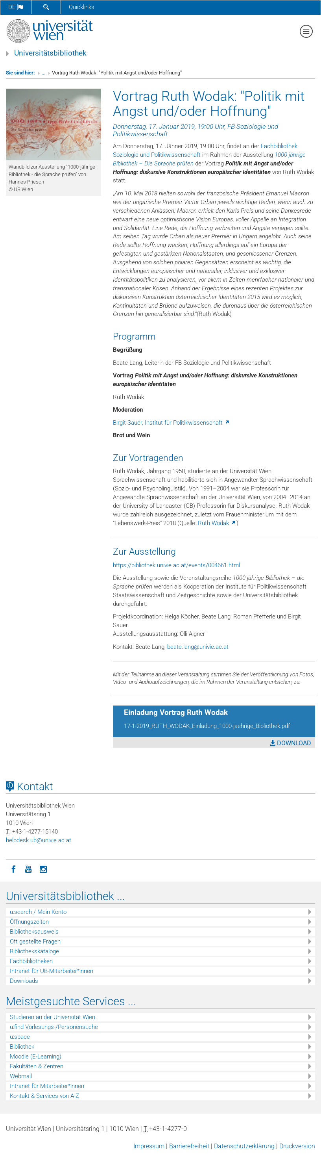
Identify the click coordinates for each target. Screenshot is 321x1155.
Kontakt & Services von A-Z (44, 1095)
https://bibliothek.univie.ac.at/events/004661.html (176, 565)
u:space (20, 1036)
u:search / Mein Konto (38, 911)
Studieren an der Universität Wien (52, 1017)
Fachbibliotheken (31, 961)
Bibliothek (22, 1046)
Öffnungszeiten (29, 921)
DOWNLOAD (290, 743)
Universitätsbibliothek (50, 53)
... (43, 73)
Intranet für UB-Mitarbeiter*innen (51, 971)
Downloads (24, 980)
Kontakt (29, 786)
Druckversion (297, 1146)
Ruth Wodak (217, 523)
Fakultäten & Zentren (36, 1066)
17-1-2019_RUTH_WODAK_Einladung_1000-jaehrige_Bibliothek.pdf (207, 726)
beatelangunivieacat (198, 646)
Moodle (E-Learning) (35, 1056)
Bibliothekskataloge (34, 951)
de (15, 7)
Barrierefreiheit (189, 1146)
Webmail (21, 1076)
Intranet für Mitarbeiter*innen (47, 1086)
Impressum (148, 1146)
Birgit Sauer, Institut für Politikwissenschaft (171, 422)
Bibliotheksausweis (34, 931)
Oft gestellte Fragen (35, 941)
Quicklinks (81, 7)
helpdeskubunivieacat (38, 840)
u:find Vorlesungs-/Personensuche (54, 1027)
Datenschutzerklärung (244, 1146)
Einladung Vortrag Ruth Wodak (176, 712)
